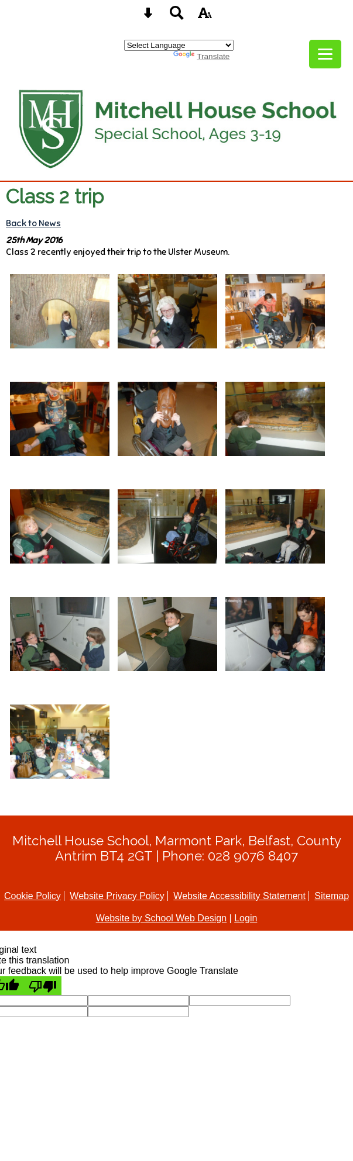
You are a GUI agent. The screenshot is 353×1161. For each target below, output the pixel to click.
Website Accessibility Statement (239, 896)
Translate (201, 56)
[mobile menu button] (325, 54)
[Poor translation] (42, 985)
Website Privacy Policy (117, 896)
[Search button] (177, 17)
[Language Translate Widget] (179, 45)
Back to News (33, 223)
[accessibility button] (205, 17)
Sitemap (331, 896)
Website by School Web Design (161, 918)
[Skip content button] (148, 17)
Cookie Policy (32, 896)
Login (245, 918)
